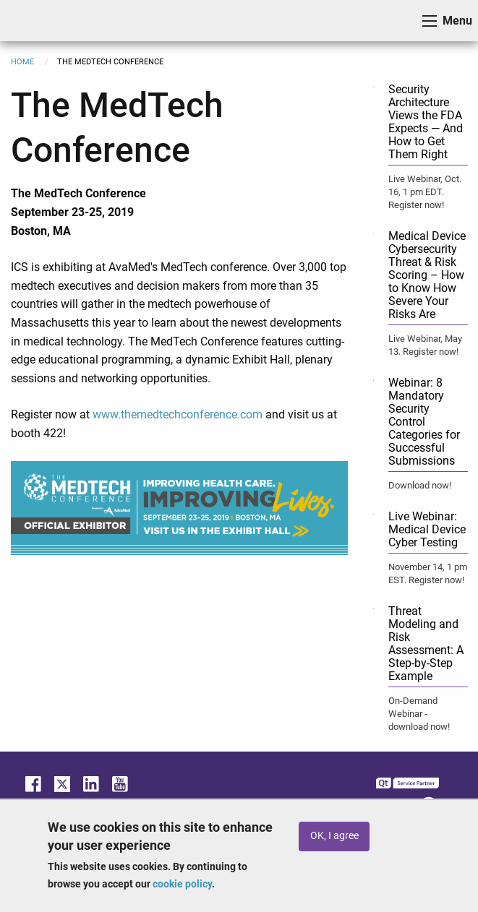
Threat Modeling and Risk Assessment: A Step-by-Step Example (426, 643)
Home (22, 61)
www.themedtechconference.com (178, 414)
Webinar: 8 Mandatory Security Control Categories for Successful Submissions (424, 422)
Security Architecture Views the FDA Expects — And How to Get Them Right (425, 121)
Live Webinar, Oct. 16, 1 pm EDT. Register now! (424, 191)
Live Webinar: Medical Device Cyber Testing (427, 529)
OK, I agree (334, 836)
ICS (33, 20)
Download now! (419, 485)
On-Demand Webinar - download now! (419, 713)
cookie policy (182, 884)
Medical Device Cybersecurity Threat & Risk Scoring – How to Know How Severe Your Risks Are (427, 275)
